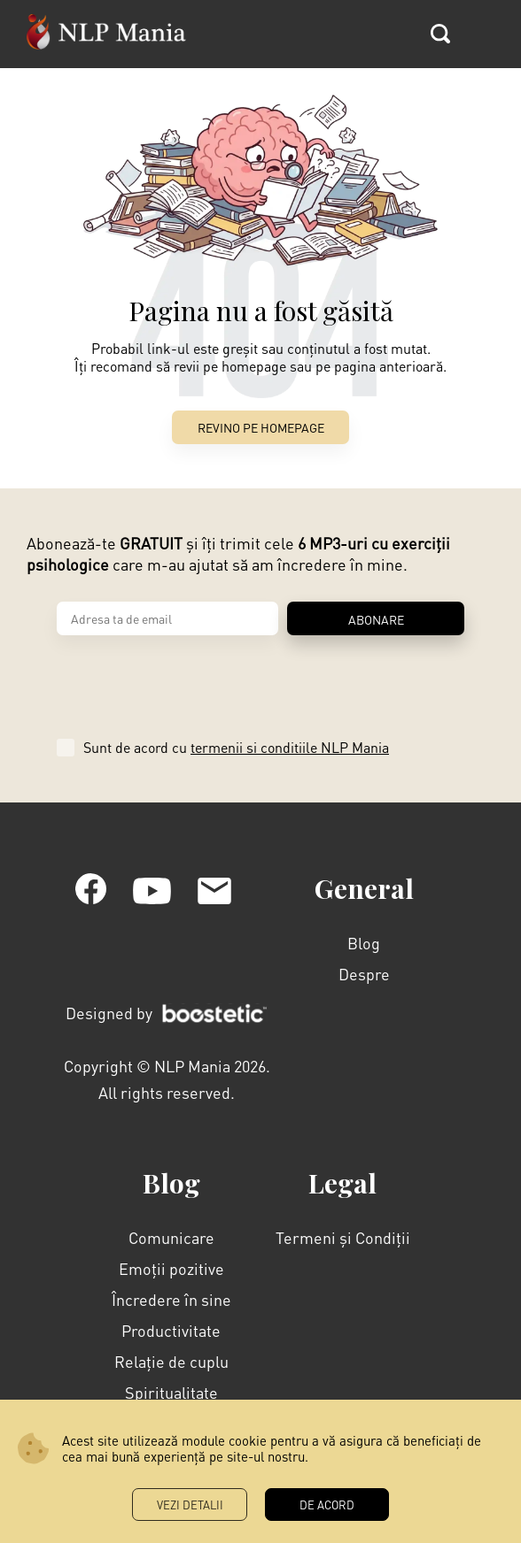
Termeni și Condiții (343, 1237)
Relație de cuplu (171, 1361)
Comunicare (171, 1237)
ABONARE (376, 619)
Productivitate (171, 1330)
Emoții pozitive (171, 1268)
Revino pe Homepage (261, 427)
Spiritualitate (171, 1392)
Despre (364, 973)
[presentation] (191, 680)
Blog (363, 943)
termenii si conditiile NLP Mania (290, 747)
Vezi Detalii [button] (190, 1504)
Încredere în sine (171, 1299)
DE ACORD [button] (326, 1504)
